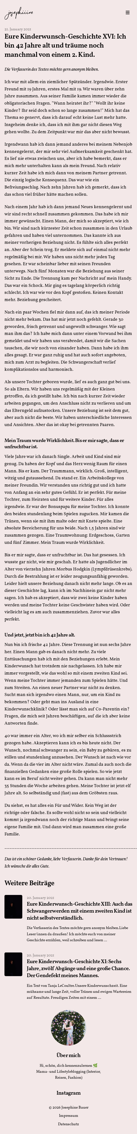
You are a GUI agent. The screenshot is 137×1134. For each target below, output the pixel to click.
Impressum (68, 1116)
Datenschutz (68, 1124)
